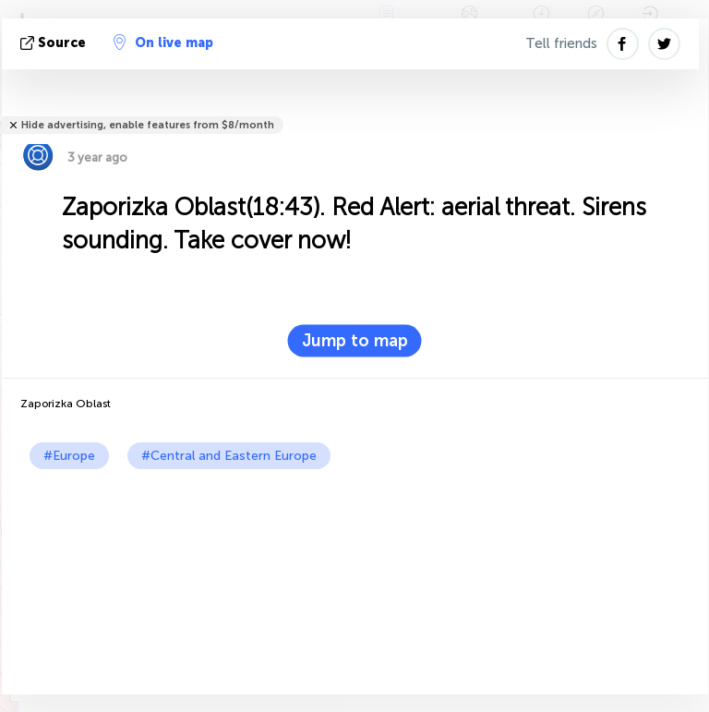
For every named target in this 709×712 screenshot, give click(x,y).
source (55, 43)
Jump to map (355, 341)
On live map (163, 42)
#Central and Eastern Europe (229, 456)
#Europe (69, 456)
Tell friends (561, 43)
